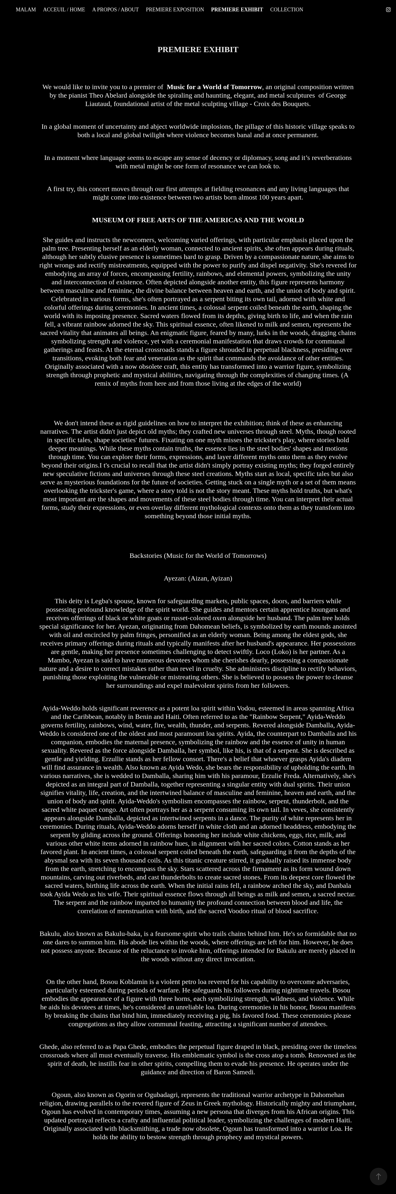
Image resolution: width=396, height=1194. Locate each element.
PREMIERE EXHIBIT (237, 10)
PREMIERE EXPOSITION (175, 10)
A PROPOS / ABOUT (115, 10)
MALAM (26, 10)
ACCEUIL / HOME (64, 10)
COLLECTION (286, 10)
